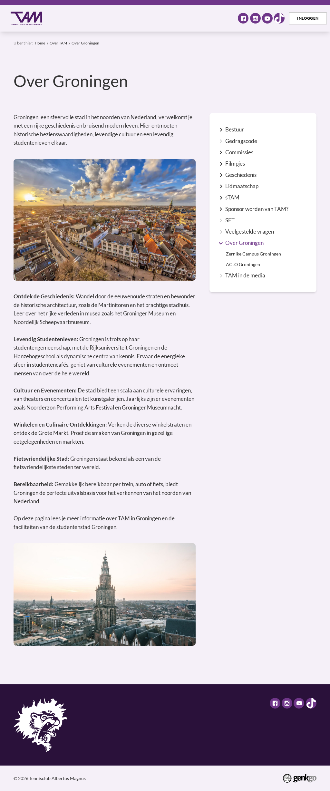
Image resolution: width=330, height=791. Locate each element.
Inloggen (307, 18)
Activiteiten (124, 18)
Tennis (158, 18)
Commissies (239, 153)
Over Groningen (85, 43)
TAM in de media (245, 276)
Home (58, 18)
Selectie (187, 18)
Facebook (243, 18)
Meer (217, 18)
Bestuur (234, 130)
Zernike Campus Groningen (253, 253)
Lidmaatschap (241, 186)
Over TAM (85, 18)
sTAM (232, 198)
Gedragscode (241, 141)
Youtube (267, 18)
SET (230, 220)
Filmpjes (235, 164)
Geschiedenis (241, 175)
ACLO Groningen (243, 264)
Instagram (255, 18)
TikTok (279, 18)
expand (221, 130)
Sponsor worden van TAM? (256, 209)
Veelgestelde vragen (249, 232)
